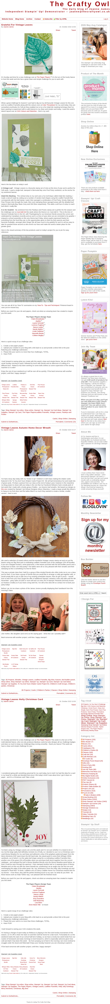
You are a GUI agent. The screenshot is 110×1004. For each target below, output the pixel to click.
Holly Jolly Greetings (66, 986)
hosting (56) (87, 767)
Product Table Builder (14, 404)
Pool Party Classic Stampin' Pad (14, 395)
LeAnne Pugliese (38, 325)
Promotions (100, 712)
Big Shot (14, 648)
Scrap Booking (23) (90, 797)
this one (4, 489)
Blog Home (19, 19)
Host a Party (92, 712)
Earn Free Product (92, 710)
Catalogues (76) (88, 748)
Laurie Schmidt (37, 323)
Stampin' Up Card (14, 412)
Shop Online (62, 419)
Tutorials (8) (87, 812)
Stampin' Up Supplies (9, 684)
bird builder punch (68, 680)
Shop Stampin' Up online (15, 410)
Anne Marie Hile (35, 905)
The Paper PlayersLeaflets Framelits (35, 412)
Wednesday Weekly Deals (89, 730)
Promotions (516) (89, 791)
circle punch (92, 708)
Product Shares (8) (90, 784)
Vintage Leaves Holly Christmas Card (22, 699)
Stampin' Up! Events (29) (92, 803)
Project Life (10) (88, 789)
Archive (29, 19)
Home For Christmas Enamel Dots (32, 960)
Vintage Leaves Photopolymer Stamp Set (6, 387)
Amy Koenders (38, 898)
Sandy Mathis (38, 329)
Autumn (58, 680)
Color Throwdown (48, 105)
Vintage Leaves (55, 412)
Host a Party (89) (89, 765)
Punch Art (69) (88, 793)
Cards (55, 419)
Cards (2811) (87, 746)
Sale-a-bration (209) (92, 795)
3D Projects (10, 680)
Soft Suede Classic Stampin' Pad (23, 657)
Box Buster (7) (88, 742)
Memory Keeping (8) (90, 774)
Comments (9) (70, 996)
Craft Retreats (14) (89, 757)
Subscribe (48, 19)
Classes (54, 690)
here (88, 114)
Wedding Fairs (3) (89, 816)
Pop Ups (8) (87, 782)
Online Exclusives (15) (91, 778)
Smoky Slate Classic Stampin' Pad (32, 395)
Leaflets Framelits (40, 680)
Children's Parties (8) (90, 750)
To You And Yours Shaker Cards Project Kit (33, 684)
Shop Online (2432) (90, 799)
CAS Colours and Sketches (27, 111)
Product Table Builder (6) (92, 786)
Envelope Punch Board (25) (93, 761)
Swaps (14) (87, 810)
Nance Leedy (38, 327)
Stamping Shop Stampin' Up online (94, 725)
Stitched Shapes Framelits (89, 727)
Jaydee (38, 321)
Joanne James (8, 27)
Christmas (10, 686)
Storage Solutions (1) (90, 808)
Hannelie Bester (38, 333)
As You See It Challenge (97, 704)
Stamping (72, 419)
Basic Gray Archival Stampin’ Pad (41, 395)
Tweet (73, 30)
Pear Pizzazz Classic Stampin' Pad (5, 395)
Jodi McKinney (38, 900)
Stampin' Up (38, 410)
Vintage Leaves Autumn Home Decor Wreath (26, 428)
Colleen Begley (38, 335)
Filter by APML (61, 19)
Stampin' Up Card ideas (52, 410)
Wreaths (18, 680)
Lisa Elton (38, 902)
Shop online (29, 410)
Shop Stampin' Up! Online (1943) (95, 801)
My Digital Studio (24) (90, 776)
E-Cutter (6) (88, 759)
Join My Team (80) (89, 769)
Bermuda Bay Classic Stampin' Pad (23, 395)
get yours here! (91, 339)
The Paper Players (43, 77)
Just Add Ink (21, 212)
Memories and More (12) (92, 771)
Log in (106, 19)
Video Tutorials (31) (90, 814)
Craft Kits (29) (88, 754)
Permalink (59, 422)
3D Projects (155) (89, 739)
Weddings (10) (88, 818)
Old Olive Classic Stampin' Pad (32, 387)
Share (58, 30)
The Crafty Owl (80, 4)
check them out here (92, 191)
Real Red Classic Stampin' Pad (32, 969)
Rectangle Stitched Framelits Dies (92, 714)
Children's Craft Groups (58, 684)
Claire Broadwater (37, 319)
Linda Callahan (37, 331)
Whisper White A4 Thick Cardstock (6, 969)
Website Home (7, 19)
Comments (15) (70, 422)
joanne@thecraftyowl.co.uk (90, 11)
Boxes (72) (87, 744)
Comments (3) (70, 693)
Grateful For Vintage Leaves (17, 25)
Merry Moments (7, 988)
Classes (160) (88, 752)
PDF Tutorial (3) (88, 780)
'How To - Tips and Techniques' (48, 305)
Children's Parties (43, 690)
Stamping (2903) (89, 806)
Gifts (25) (86, 763)
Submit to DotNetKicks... (10, 422)
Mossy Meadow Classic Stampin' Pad (14, 969)
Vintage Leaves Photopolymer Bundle (6, 651)
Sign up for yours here (89, 293)
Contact (38, 19)
